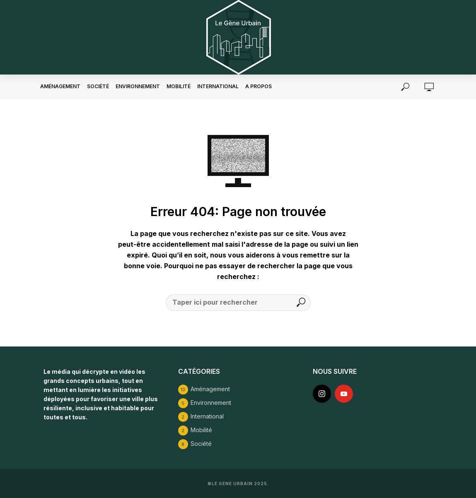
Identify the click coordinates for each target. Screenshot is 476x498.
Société (98, 86)
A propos (258, 86)
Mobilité (179, 86)
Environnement (138, 86)
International (218, 86)
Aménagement (60, 86)
